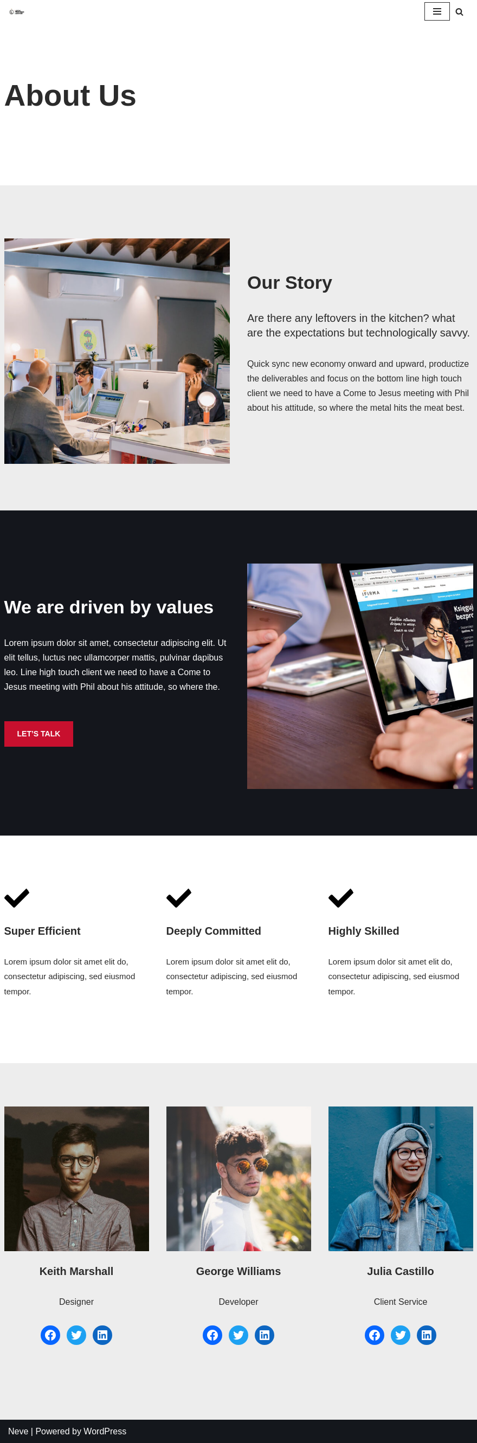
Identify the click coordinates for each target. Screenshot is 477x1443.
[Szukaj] (459, 12)
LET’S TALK (39, 733)
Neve (18, 1431)
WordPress (104, 1431)
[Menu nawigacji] (437, 11)
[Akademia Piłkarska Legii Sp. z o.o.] (16, 11)
